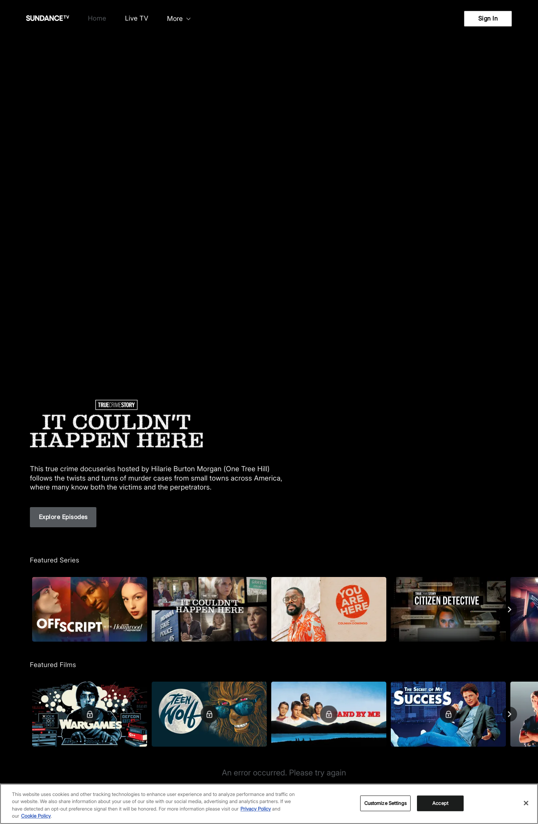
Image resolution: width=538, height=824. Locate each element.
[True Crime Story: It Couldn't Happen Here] (209, 609)
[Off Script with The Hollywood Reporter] (89, 609)
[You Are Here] (328, 609)
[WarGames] (89, 714)
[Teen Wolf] (209, 714)
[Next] (509, 609)
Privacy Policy (256, 809)
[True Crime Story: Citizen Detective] (448, 609)
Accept (440, 803)
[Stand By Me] (328, 714)
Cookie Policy (36, 816)
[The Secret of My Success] (448, 714)
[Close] (526, 803)
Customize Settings (385, 803)
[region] (269, 804)
